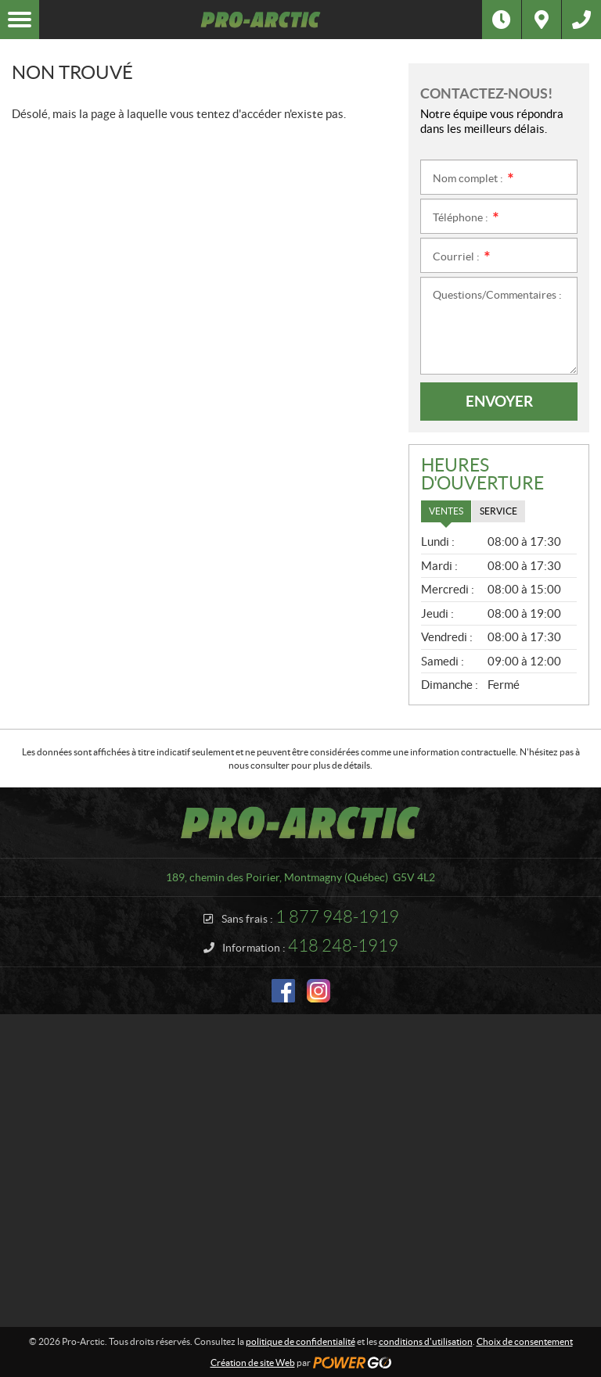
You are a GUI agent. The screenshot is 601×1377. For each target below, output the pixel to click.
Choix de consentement (525, 1341)
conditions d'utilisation (426, 1341)
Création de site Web (253, 1362)
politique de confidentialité (300, 1341)
